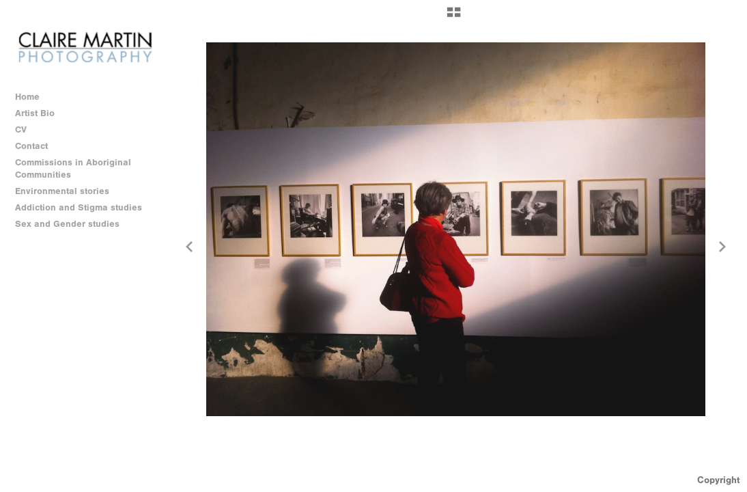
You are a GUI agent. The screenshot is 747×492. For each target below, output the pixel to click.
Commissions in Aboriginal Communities (73, 168)
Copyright (718, 480)
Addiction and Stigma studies (78, 207)
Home (27, 97)
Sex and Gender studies (73, 224)
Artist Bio (35, 113)
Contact (31, 146)
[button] (453, 17)
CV (21, 129)
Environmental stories (68, 191)
